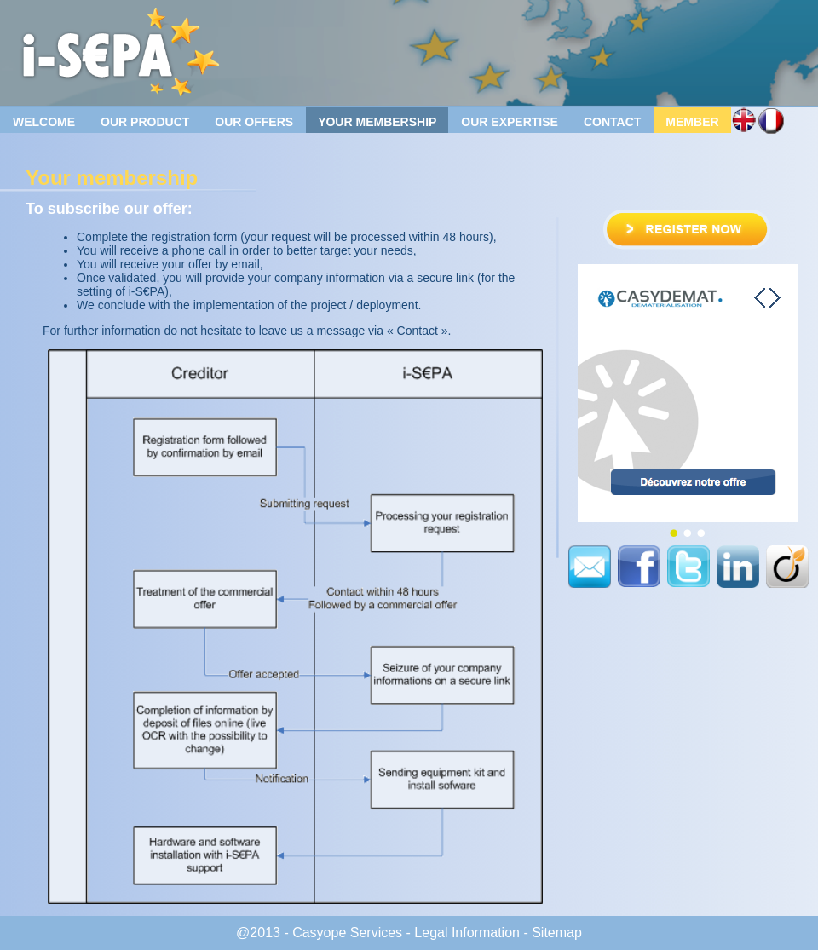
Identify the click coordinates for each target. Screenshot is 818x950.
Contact (612, 122)
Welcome (44, 122)
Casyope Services (347, 932)
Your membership (377, 122)
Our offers (254, 122)
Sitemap (557, 932)
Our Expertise (509, 122)
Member (691, 122)
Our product (145, 122)
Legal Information (467, 932)
